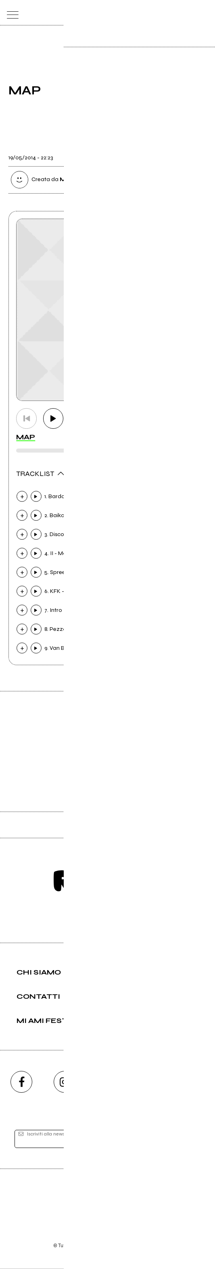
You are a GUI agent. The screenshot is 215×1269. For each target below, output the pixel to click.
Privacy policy (130, 1236)
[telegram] (194, 1083)
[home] (89, 12)
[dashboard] (204, 12)
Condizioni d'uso (89, 1236)
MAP (25, 437)
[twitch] (150, 1083)
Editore (108, 1198)
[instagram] (64, 1083)
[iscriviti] (185, 1140)
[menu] (10, 12)
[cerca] (188, 12)
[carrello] (173, 12)
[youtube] (108, 1083)
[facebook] (21, 1083)
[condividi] (199, 153)
